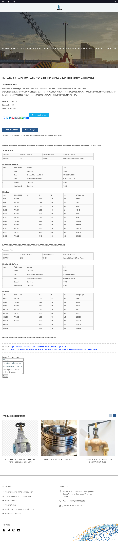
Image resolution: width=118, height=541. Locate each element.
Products (19, 48)
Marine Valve (37, 48)
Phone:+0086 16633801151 (74, 501)
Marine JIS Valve (58, 48)
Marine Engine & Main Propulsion (19, 492)
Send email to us (39, 115)
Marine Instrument (13, 513)
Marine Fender (11, 500)
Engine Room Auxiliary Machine (18, 496)
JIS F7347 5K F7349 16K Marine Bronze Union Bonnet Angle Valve (39, 347)
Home (5, 48)
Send (5, 376)
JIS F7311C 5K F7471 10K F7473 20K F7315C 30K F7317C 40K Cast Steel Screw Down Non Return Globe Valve (52, 349)
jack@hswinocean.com (72, 505)
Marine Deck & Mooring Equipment (19, 509)
